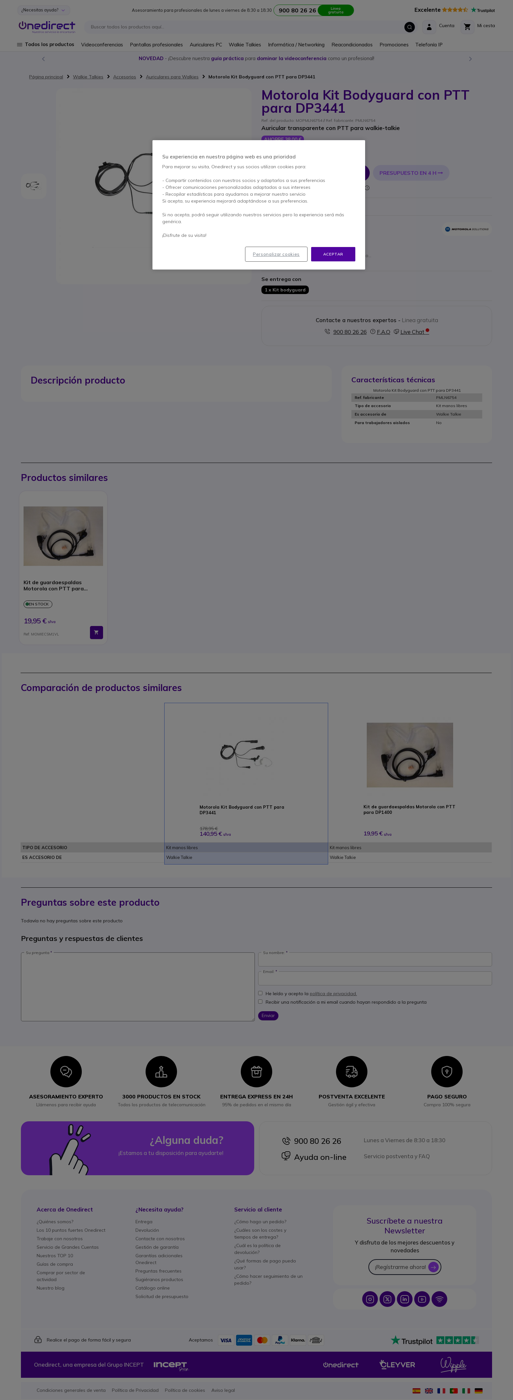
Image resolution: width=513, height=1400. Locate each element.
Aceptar (333, 254)
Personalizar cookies (276, 254)
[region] (258, 205)
